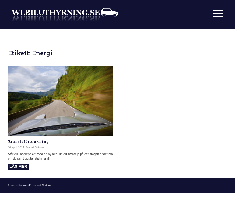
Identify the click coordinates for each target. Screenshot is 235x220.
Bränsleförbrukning (28, 141)
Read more (18, 167)
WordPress (29, 185)
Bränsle (39, 147)
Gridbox (46, 185)
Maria (29, 147)
